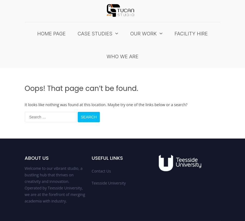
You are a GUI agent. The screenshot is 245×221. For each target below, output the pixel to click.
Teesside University (109, 183)
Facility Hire (191, 33)
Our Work (143, 33)
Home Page (51, 33)
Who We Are (122, 56)
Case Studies (94, 33)
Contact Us (101, 171)
